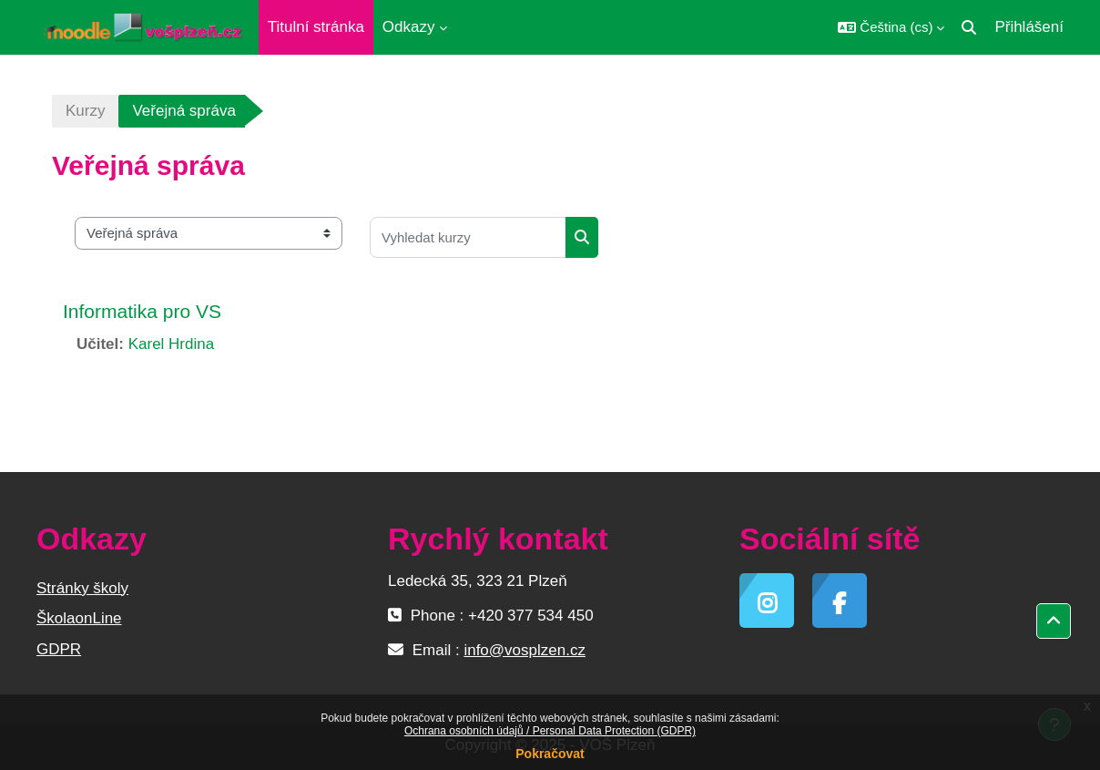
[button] (891, 27)
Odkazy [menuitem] (408, 27)
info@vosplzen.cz (524, 650)
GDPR (58, 649)
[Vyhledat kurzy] (468, 237)
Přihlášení (1029, 27)
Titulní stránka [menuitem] (316, 27)
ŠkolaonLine (79, 618)
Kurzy (85, 110)
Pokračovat (549, 753)
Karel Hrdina (171, 344)
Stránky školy (82, 588)
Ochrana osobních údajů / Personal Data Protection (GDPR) (550, 730)
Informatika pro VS (142, 311)
